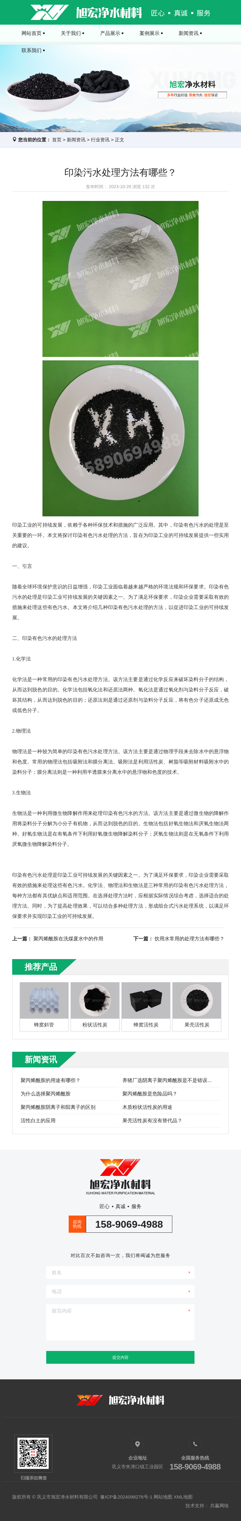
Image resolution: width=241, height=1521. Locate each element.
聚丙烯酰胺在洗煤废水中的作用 (68, 938)
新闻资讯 (175, 33)
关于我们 (66, 33)
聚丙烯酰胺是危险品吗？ (149, 1093)
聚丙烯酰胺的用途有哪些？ (51, 1080)
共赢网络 (219, 1505)
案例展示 (139, 33)
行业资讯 (100, 139)
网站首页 (30, 33)
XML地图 (183, 1496)
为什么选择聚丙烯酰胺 (46, 1093)
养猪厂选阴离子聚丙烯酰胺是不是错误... (166, 1080)
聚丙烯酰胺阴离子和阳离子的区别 (58, 1107)
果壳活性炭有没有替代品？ (152, 1120)
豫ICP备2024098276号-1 (126, 1496)
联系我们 (211, 33)
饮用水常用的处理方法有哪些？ (189, 938)
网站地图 (163, 1496)
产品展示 (102, 33)
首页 (56, 139)
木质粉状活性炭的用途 (147, 1107)
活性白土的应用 (38, 1120)
